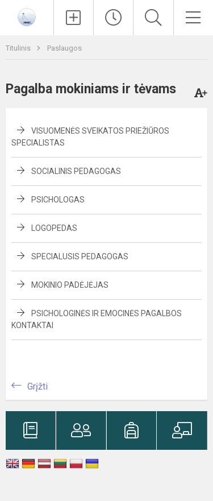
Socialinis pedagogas (76, 171)
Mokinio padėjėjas (69, 284)
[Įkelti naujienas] (73, 17)
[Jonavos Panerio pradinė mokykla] (26, 16)
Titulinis (19, 48)
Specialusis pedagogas (79, 256)
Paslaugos (64, 48)
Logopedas (54, 228)
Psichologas (58, 199)
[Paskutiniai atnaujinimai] (113, 17)
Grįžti (37, 386)
